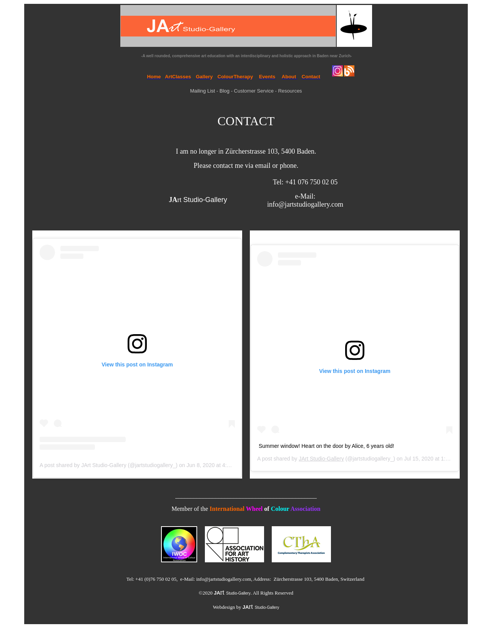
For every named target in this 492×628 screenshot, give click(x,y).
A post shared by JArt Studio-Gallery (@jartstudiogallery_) (109, 465)
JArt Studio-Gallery (321, 459)
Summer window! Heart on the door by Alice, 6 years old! (326, 446)
